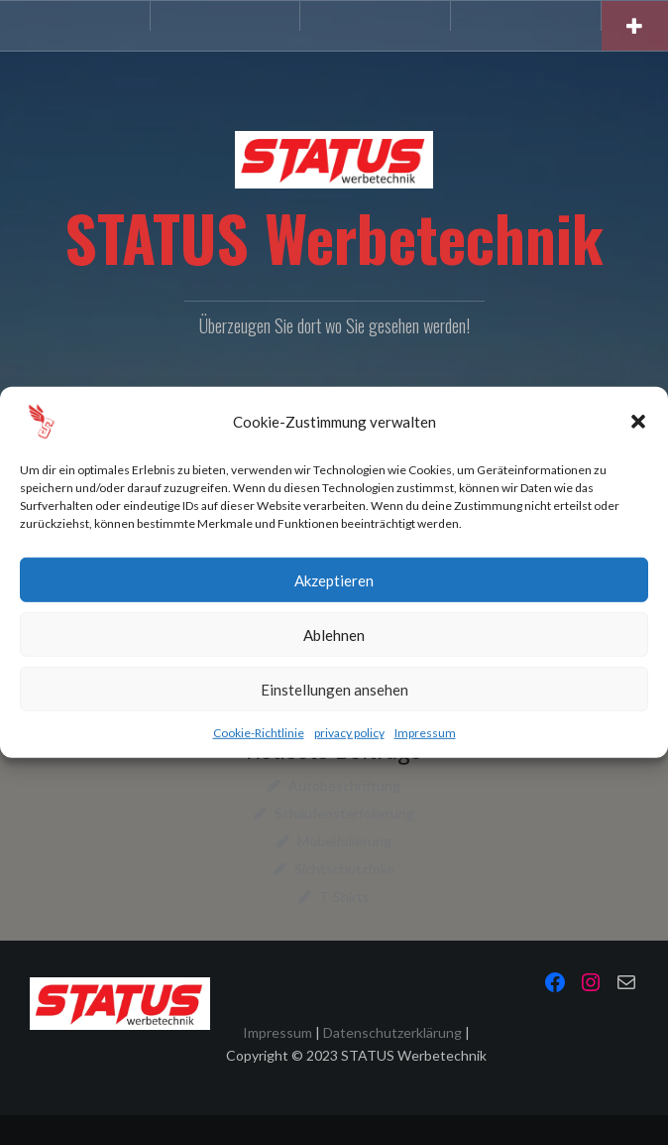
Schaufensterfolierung (344, 813)
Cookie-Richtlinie (258, 732)
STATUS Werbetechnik (334, 237)
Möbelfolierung (344, 840)
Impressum (425, 732)
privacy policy (349, 732)
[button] (638, 422)
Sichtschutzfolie (344, 868)
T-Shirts (344, 896)
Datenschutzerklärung (392, 1032)
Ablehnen (334, 634)
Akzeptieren (334, 579)
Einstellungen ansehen (334, 689)
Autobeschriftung (344, 785)
